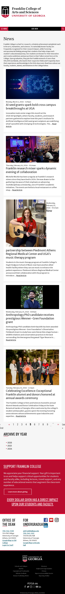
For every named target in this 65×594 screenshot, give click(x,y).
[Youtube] (37, 586)
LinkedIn (46, 525)
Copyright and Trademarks (21, 571)
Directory (44, 566)
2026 (9, 442)
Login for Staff (7, 545)
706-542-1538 (8, 531)
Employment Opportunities (44, 568)
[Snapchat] (34, 586)
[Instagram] (31, 586)
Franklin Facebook (46, 520)
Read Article (17, 190)
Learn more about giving (17, 492)
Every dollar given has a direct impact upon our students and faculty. (32, 501)
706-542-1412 (28, 533)
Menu (4, 28)
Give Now (34, 28)
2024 (9, 448)
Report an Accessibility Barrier (44, 573)
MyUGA (21, 568)
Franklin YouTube (51, 520)
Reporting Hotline (44, 576)
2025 (9, 445)
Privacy (44, 571)
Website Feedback (21, 573)
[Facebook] (25, 586)
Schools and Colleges (21, 566)
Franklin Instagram (57, 520)
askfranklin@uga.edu (31, 531)
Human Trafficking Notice (21, 576)
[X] (28, 586)
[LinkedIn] (40, 586)
